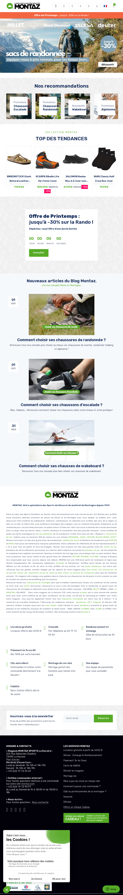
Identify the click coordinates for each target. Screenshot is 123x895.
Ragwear (97, 602)
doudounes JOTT (84, 602)
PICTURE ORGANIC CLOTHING (85, 556)
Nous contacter (40, 802)
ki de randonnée (44, 534)
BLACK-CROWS (102, 537)
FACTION (91, 537)
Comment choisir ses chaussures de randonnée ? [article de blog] (61, 340)
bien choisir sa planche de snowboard (76, 573)
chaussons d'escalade (73, 599)
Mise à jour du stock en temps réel (81, 781)
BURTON (113, 540)
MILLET (96, 589)
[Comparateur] (89, 6)
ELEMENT (85, 609)
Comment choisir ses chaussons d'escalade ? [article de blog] (61, 405)
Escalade (60, 563)
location (83, 592)
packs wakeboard (93, 566)
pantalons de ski (91, 550)
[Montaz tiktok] (7, 809)
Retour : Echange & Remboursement (82, 755)
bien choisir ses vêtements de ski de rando (33, 573)
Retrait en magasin (73, 770)
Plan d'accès (13, 759)
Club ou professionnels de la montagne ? (84, 791)
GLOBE (99, 609)
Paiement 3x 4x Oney (74, 760)
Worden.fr (85, 612)
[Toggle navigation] (56, 6)
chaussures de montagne (38, 582)
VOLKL (83, 537)
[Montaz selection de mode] (97, 6)
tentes (27, 586)
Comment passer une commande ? (82, 786)
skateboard (84, 605)
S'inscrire (103, 718)
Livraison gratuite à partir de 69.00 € (82, 750)
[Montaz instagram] (11, 809)
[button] (64, 6)
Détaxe (67, 802)
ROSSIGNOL (73, 537)
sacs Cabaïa (51, 605)
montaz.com (28, 784)
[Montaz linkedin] (24, 809)
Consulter (38, 252)
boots (76, 540)
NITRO (11, 544)
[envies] (80, 6)
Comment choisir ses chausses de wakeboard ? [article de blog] (61, 466)
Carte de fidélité (71, 765)
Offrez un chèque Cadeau (76, 807)
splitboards (68, 540)
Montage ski (69, 776)
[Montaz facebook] (16, 809)
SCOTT (113, 537)
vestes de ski (109, 547)
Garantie (67, 796)
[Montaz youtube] (20, 809)
